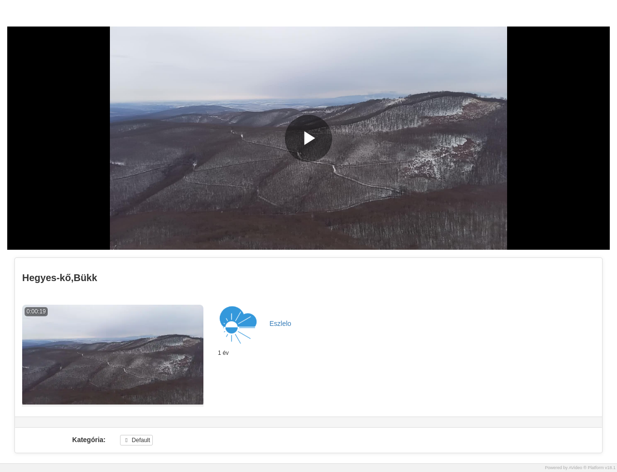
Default (136, 440)
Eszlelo (280, 323)
